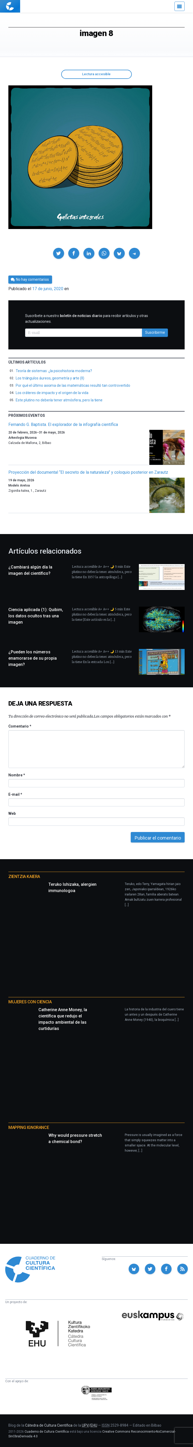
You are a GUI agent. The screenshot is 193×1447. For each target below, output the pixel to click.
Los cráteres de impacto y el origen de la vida (52, 393)
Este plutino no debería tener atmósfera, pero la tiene (59, 400)
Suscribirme (155, 332)
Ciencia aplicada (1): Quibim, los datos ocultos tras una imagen (35, 616)
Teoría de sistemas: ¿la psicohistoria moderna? (54, 371)
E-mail (15, 794)
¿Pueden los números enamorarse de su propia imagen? (32, 658)
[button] (58, 253)
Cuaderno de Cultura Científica (47, 1431)
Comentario (19, 726)
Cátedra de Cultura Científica (48, 1425)
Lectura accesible (96, 74)
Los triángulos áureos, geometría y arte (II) (50, 378)
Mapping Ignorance (28, 1127)
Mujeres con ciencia (30, 1001)
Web (12, 813)
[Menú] (179, 6)
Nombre (16, 775)
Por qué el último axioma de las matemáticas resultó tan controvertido (73, 385)
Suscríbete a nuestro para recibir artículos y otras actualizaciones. (86, 319)
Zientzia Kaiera (24, 876)
